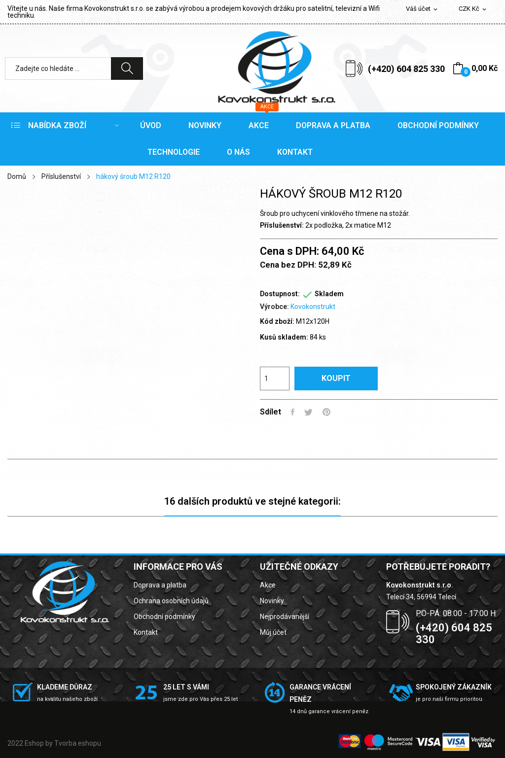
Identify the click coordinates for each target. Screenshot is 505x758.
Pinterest (326, 412)
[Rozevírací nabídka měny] (473, 9)
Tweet (308, 412)
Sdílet (292, 412)
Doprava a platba (160, 585)
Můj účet (273, 632)
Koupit (336, 378)
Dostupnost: (280, 294)
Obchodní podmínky (164, 616)
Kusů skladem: (284, 337)
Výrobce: (274, 306)
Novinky (272, 601)
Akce (268, 585)
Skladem (329, 294)
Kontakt (146, 632)
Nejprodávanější (284, 616)
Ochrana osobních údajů (171, 601)
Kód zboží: (277, 321)
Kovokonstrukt (312, 306)
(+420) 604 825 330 (406, 69)
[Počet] (274, 378)
